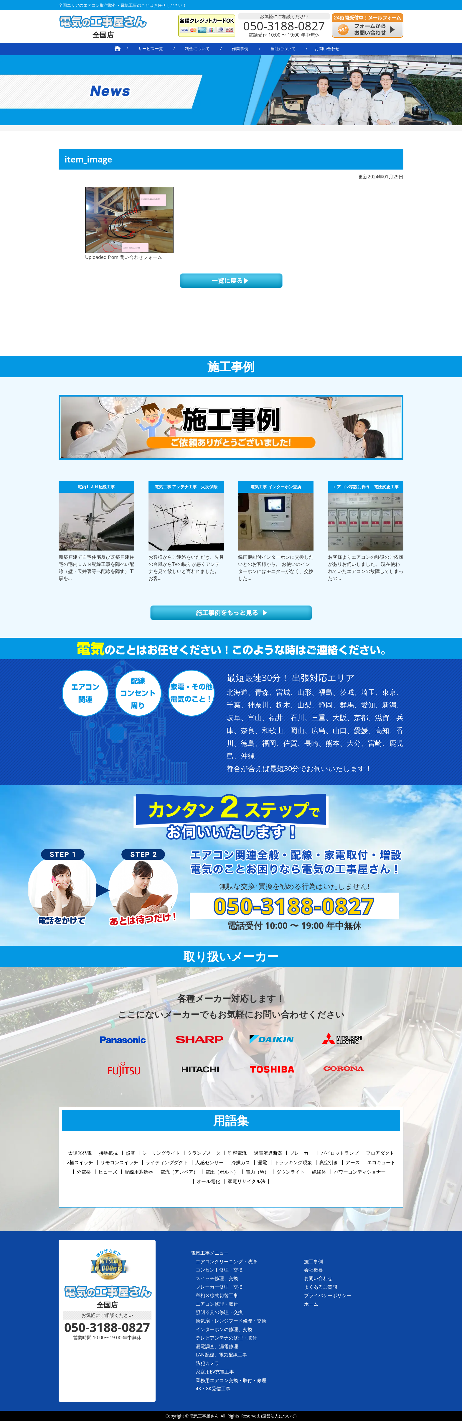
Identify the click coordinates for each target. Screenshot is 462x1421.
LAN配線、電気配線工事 (221, 1354)
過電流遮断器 (268, 1153)
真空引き (328, 1162)
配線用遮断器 (139, 1172)
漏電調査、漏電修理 (217, 1346)
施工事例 (313, 1261)
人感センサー (209, 1162)
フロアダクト (380, 1153)
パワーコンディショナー (360, 1172)
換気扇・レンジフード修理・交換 (231, 1320)
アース (353, 1162)
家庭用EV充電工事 (215, 1372)
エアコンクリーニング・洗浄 (226, 1261)
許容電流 (237, 1153)
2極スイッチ (80, 1162)
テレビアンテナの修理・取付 (226, 1338)
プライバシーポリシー (327, 1295)
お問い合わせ (318, 1278)
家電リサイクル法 (246, 1181)
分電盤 (84, 1172)
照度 (130, 1153)
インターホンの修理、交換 (224, 1329)
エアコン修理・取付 (217, 1304)
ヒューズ (107, 1172)
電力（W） (257, 1172)
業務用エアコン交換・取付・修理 (231, 1380)
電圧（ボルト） (221, 1172)
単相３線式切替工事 (217, 1295)
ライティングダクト (167, 1162)
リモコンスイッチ (119, 1162)
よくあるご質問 (320, 1287)
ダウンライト (290, 1172)
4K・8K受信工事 (213, 1388)
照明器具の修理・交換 (219, 1312)
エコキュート (381, 1162)
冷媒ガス (240, 1162)
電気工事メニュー (210, 1253)
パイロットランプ (340, 1153)
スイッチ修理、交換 (217, 1278)
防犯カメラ (207, 1363)
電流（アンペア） (179, 1172)
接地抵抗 (108, 1153)
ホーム (311, 1304)
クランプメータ (203, 1153)
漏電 (262, 1162)
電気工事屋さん (204, 1416)
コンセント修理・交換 (219, 1269)
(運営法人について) (278, 1416)
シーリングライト (161, 1153)
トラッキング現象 (293, 1162)
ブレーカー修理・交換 (219, 1287)
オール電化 (208, 1181)
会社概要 (313, 1269)
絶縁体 (319, 1172)
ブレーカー (301, 1153)
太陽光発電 (80, 1153)
